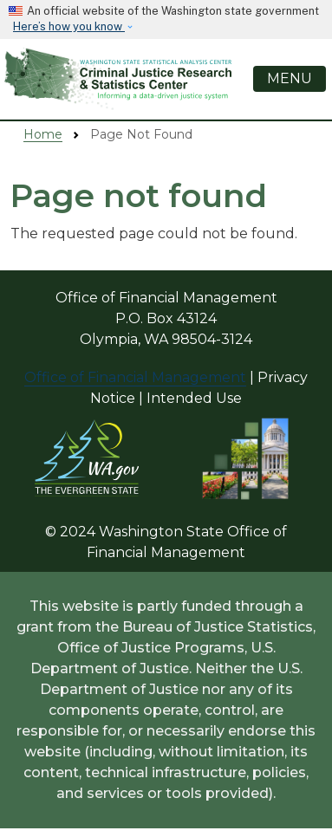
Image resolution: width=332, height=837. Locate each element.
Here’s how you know (69, 26)
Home (42, 134)
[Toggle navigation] (289, 79)
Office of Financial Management (135, 377)
